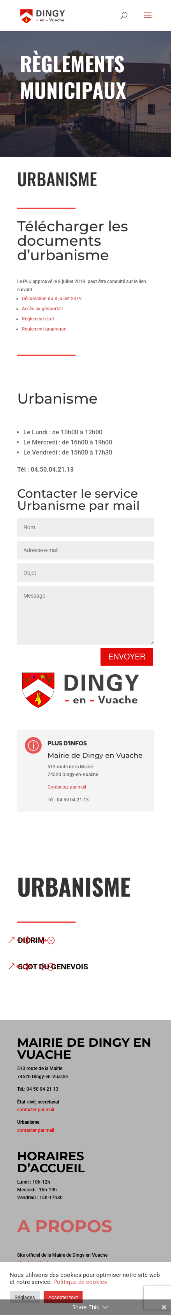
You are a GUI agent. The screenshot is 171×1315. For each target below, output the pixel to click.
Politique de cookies (80, 1281)
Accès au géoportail (42, 308)
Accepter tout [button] (63, 1297)
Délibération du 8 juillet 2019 (52, 298)
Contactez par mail (67, 787)
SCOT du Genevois (53, 966)
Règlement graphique (44, 329)
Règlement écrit (38, 319)
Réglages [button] (24, 1297)
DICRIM (31, 940)
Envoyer (126, 656)
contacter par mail (35, 1109)
